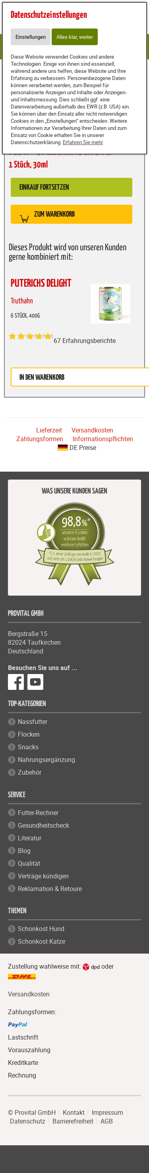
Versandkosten (92, 430)
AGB (107, 1121)
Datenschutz (27, 1121)
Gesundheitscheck (43, 825)
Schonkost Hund (41, 928)
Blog (24, 850)
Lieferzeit (49, 430)
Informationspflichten (103, 438)
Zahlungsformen (39, 438)
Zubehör (29, 772)
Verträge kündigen (43, 876)
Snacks (28, 747)
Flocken (29, 734)
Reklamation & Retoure (50, 888)
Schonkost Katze (41, 941)
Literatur (29, 838)
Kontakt (74, 1112)
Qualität (29, 863)
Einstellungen (30, 36)
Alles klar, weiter (74, 36)
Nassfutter (32, 721)
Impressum (107, 1112)
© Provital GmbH (32, 1112)
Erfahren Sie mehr (83, 142)
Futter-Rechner (38, 812)
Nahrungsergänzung (46, 759)
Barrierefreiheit (72, 1121)
